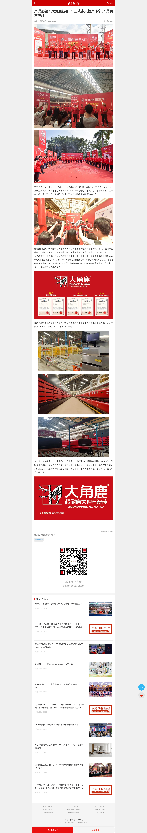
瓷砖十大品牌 (99, 806)
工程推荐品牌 (99, 813)
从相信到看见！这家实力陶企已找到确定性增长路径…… (57, 686)
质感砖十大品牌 (99, 809)
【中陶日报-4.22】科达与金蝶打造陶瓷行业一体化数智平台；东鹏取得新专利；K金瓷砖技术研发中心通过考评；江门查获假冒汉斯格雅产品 (59, 626)
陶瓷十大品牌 (47, 806)
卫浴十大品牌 (73, 806)
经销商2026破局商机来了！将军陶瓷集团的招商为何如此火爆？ (59, 766)
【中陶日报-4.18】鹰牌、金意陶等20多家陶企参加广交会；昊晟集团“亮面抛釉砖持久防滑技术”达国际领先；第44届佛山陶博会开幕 (59, 786)
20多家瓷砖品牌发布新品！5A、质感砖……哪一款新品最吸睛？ (59, 746)
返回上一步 (34, 3)
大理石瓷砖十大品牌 (73, 809)
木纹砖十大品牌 (47, 813)
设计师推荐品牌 (73, 813)
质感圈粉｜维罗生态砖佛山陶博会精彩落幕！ (55, 664)
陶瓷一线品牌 (47, 809)
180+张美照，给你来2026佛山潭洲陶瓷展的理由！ (57, 724)
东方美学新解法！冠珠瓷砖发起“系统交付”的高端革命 (58, 604)
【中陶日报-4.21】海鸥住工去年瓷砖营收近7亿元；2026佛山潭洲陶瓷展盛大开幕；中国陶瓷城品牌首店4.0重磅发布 (59, 706)
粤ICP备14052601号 (76, 820)
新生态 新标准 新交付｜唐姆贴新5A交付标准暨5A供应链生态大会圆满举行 (59, 645)
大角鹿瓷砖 (39, 539)
